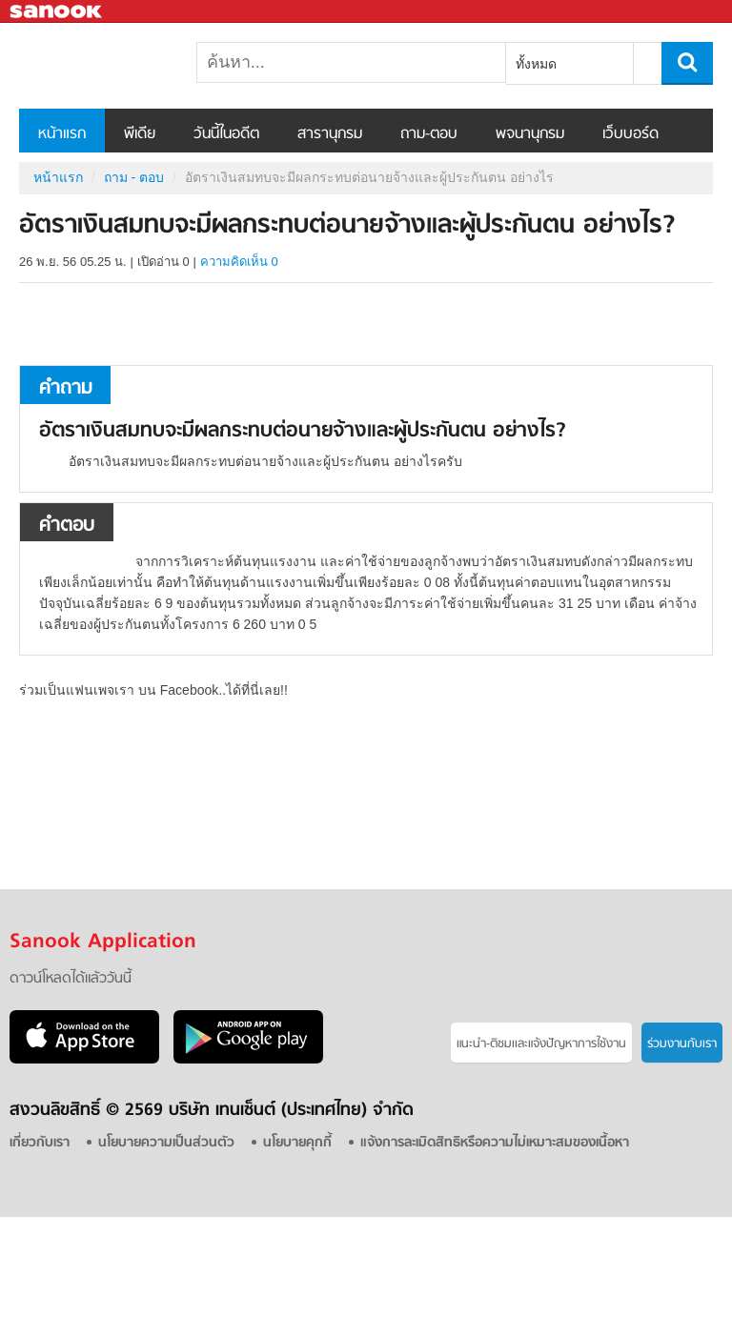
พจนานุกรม (530, 134)
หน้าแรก (62, 134)
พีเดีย (139, 134)
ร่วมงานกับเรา (682, 1044)
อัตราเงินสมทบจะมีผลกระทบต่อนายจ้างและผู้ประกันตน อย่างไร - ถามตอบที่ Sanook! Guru (119, 65)
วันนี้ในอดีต (226, 134)
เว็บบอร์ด (630, 134)
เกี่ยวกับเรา (40, 1143)
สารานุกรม (329, 134)
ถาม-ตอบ (429, 134)
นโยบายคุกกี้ (297, 1143)
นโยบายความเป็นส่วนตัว (166, 1143)
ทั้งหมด (536, 63)
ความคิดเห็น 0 (239, 261)
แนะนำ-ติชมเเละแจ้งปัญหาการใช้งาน (541, 1044)
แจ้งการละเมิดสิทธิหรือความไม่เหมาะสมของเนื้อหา (494, 1143)
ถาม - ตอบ (134, 177)
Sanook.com (57, 12)
